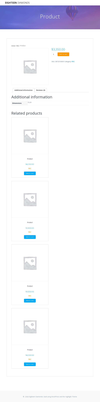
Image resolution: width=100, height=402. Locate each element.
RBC (17, 46)
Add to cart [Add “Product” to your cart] (30, 173)
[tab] (23, 90)
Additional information (24, 90)
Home (13, 46)
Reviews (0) (40, 90)
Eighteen (17, 3)
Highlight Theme (71, 397)
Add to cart (63, 54)
